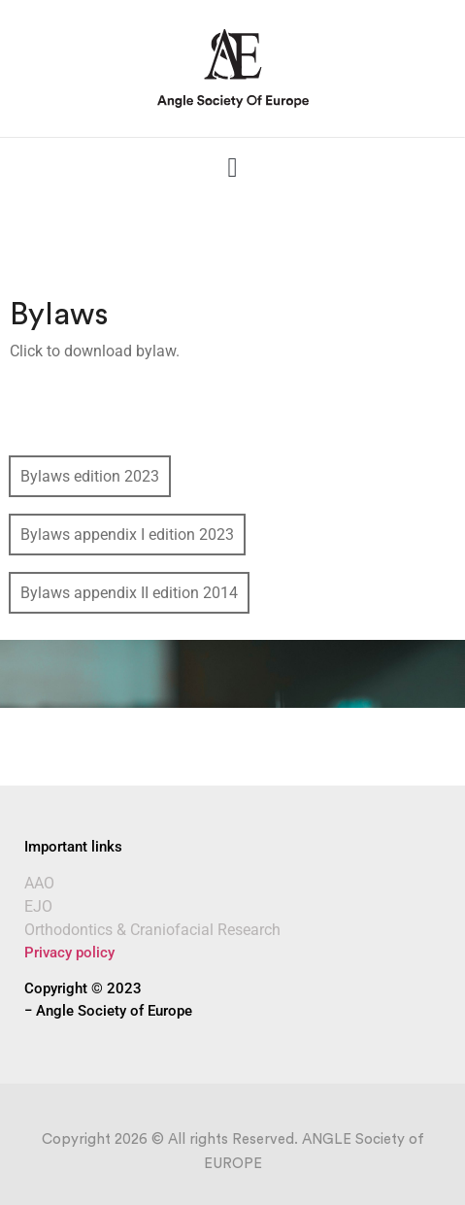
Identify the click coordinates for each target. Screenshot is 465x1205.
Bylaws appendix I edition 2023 (127, 534)
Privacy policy (69, 952)
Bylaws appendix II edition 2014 (129, 593)
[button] (232, 168)
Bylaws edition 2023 (89, 476)
